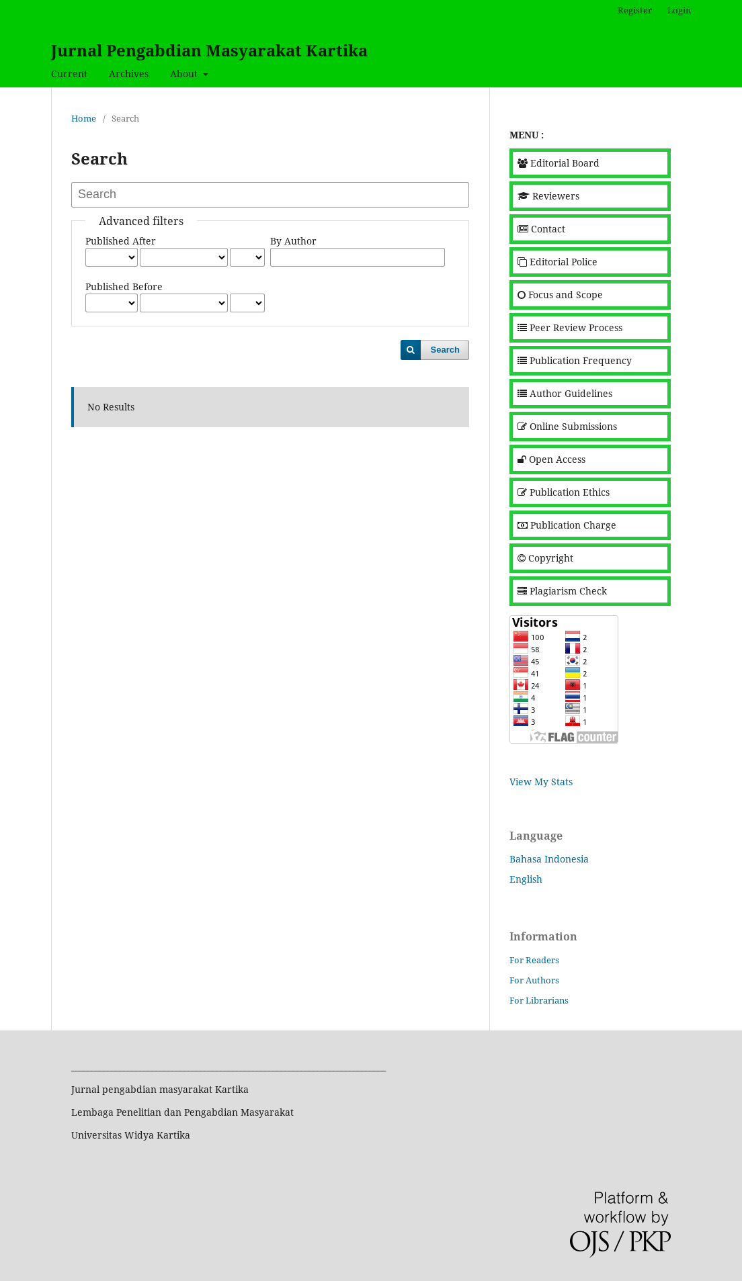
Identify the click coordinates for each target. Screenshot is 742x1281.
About (185, 73)
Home (83, 118)
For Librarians (539, 1000)
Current (69, 73)
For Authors (534, 980)
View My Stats (541, 781)
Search (445, 350)
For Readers (534, 960)
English (525, 879)
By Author (293, 240)
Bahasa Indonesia (549, 858)
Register (635, 10)
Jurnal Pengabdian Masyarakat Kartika (209, 50)
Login (679, 10)
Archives (129, 73)
